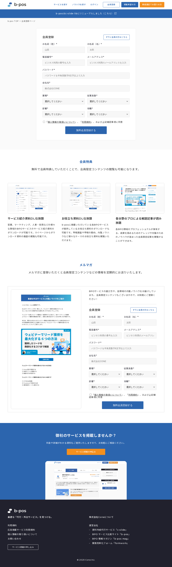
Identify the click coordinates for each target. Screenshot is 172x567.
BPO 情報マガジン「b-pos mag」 (111, 538)
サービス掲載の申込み (86, 452)
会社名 (46, 83)
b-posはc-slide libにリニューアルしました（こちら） (86, 13)
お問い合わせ (14, 538)
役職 (90, 108)
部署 (45, 108)
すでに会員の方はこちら (116, 37)
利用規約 (86, 122)
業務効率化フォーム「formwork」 (110, 543)
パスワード (48, 70)
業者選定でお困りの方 (152, 4)
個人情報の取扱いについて (61, 122)
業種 (45, 96)
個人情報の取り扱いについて (22, 534)
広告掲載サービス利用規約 (21, 529)
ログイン (94, 5)
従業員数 (92, 96)
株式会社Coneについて (101, 517)
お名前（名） (94, 44)
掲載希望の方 (130, 4)
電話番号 (47, 57)
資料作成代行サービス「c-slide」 (110, 529)
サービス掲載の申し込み (23, 547)
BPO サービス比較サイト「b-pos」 (111, 534)
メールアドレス (95, 57)
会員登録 (111, 4)
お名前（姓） (49, 44)
